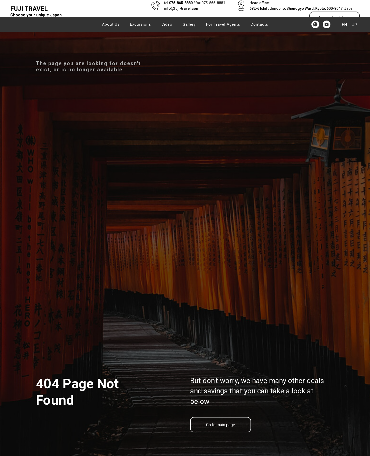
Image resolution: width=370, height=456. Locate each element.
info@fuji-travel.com (181, 8)
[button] (334, 17)
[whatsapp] (315, 24)
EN (344, 24)
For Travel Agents (223, 24)
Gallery (189, 24)
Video (166, 24)
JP (354, 24)
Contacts (259, 24)
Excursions (140, 24)
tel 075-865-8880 (178, 3)
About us (111, 24)
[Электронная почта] (326, 24)
